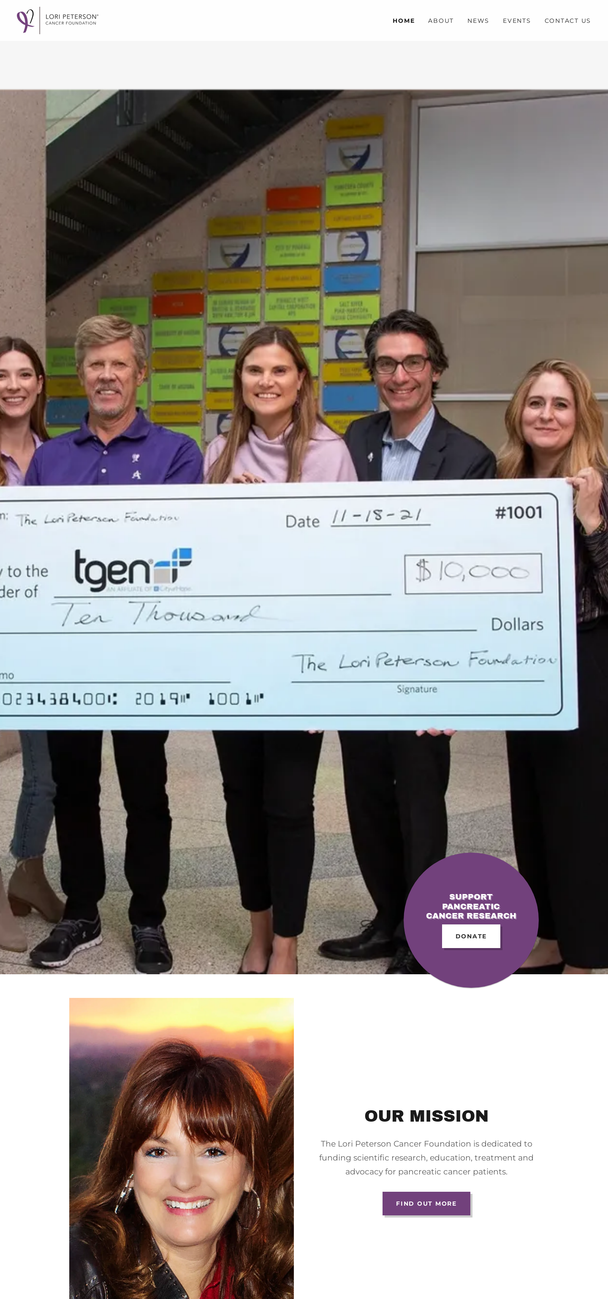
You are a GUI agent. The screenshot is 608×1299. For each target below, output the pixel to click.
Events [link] (517, 20)
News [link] (478, 20)
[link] (57, 20)
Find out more (426, 1203)
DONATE (471, 936)
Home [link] (404, 20)
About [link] (441, 20)
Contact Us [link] (568, 20)
